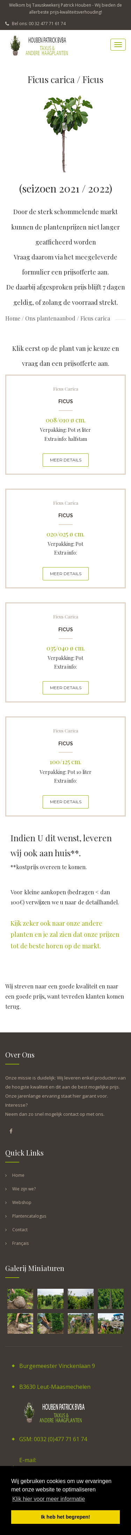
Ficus (65, 401)
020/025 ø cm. (65, 534)
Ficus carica (65, 389)
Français (20, 1243)
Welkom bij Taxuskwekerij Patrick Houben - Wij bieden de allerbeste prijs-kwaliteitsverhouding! (65, 8)
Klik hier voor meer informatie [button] (48, 1499)
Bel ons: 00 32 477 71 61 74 (35, 24)
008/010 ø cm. (66, 420)
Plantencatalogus (29, 1216)
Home (12, 318)
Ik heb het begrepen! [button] (65, 1517)
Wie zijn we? (24, 1189)
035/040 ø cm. (65, 648)
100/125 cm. (65, 762)
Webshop (21, 1202)
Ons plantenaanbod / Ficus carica (67, 318)
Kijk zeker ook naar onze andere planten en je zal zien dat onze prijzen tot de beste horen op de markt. (64, 934)
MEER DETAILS (65, 459)
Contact (20, 1230)
